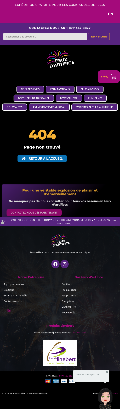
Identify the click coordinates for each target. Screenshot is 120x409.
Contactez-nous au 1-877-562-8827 (60, 28)
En (111, 14)
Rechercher (99, 36)
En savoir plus (79, 332)
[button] (30, 76)
